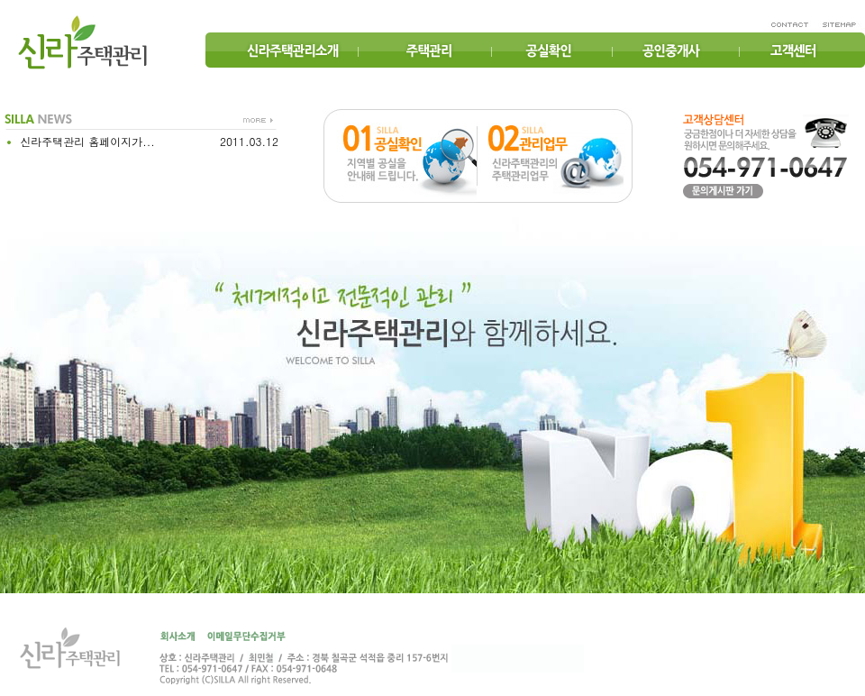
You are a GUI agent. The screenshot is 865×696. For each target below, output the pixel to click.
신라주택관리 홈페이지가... (85, 141)
